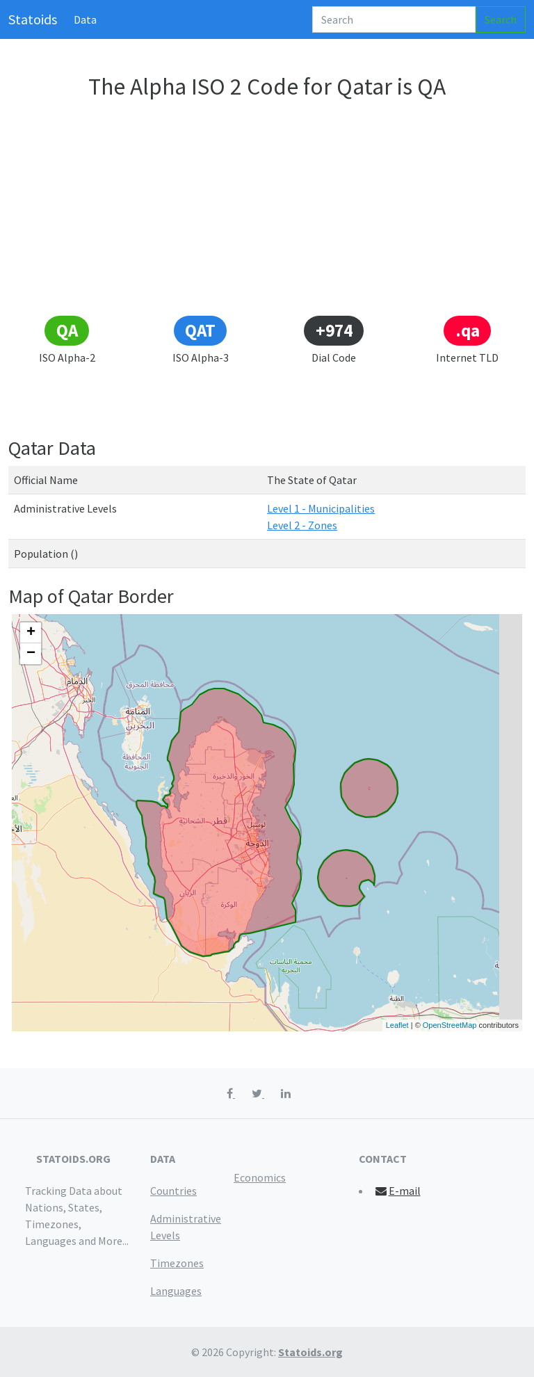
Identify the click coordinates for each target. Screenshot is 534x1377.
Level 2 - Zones (302, 525)
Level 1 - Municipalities (321, 508)
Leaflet (397, 1025)
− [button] (30, 653)
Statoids (32, 19)
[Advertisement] (267, 210)
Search (501, 19)
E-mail (397, 1191)
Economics (260, 1177)
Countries (173, 1191)
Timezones (177, 1263)
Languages (176, 1291)
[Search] (394, 19)
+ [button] (30, 632)
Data (85, 19)
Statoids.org (310, 1352)
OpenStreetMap (450, 1025)
